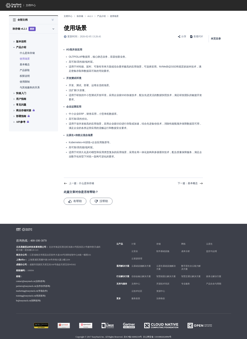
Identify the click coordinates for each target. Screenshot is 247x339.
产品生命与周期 (213, 283)
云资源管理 (136, 258)
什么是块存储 (27, 53)
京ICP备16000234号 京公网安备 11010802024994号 (147, 337)
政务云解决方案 (213, 276)
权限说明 (25, 76)
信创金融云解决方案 (141, 276)
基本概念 (25, 64)
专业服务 (185, 283)
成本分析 (185, 251)
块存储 (80, 16)
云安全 (134, 251)
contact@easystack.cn (25, 281)
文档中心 (31, 5)
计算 (133, 244)
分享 (183, 36)
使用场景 (25, 58)
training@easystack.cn (26, 295)
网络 (183, 244)
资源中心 (160, 291)
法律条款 (160, 298)
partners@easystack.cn (26, 286)
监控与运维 (211, 251)
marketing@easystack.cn (27, 291)
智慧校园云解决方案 (166, 276)
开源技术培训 (162, 283)
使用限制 (25, 81)
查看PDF (198, 36)
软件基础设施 (162, 251)
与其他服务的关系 (30, 87)
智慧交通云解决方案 (191, 276)
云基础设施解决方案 (141, 266)
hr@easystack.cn (23, 300)
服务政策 (135, 298)
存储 (158, 244)
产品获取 (25, 70)
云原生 (209, 244)
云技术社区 (136, 291)
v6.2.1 (90, 16)
